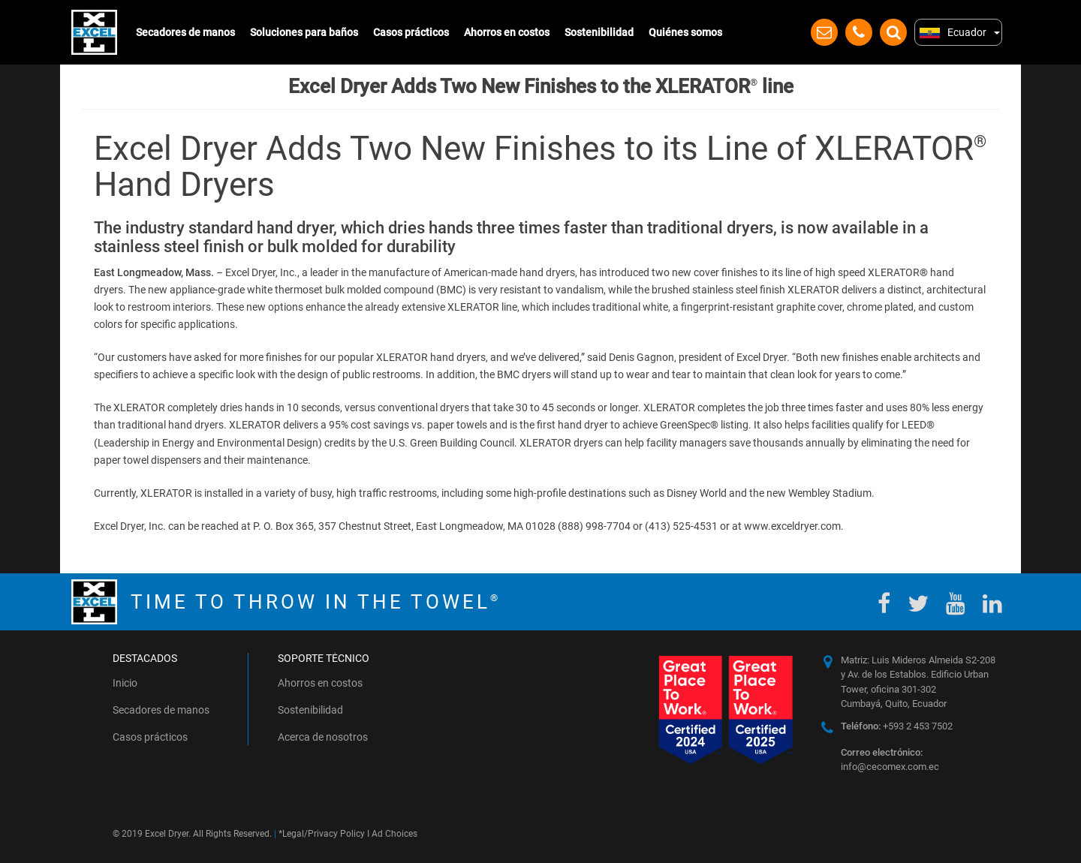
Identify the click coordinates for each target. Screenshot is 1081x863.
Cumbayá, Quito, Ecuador (894, 703)
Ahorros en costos (507, 32)
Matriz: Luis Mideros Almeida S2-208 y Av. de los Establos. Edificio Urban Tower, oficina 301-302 (918, 674)
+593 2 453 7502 (897, 726)
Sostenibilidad (599, 32)
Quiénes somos (685, 32)
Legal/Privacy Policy (323, 833)
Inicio (125, 683)
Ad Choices (394, 833)
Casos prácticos (411, 32)
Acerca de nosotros (323, 737)
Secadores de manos (185, 32)
